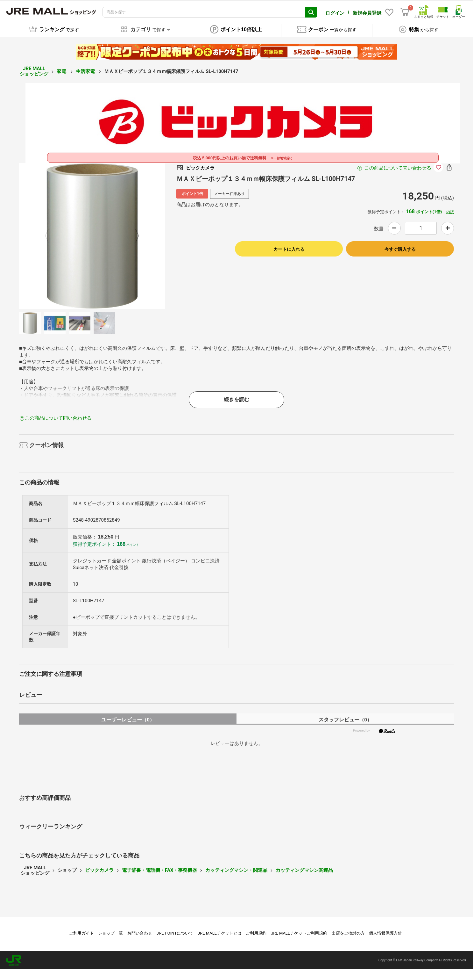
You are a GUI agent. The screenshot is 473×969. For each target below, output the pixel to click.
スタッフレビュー (345, 719)
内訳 (450, 211)
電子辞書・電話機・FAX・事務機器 (159, 869)
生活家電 (86, 70)
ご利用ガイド (81, 932)
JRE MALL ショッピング (34, 70)
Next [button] (133, 235)
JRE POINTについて (175, 932)
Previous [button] (51, 235)
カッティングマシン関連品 (304, 869)
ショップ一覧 (110, 932)
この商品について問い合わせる (397, 167)
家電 (62, 70)
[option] (92, 235)
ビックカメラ (99, 869)
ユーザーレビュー (127, 719)
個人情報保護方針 (385, 932)
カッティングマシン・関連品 (236, 869)
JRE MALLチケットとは (220, 932)
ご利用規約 (256, 932)
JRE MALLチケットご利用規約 (299, 932)
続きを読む (236, 399)
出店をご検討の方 (348, 932)
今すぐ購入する (400, 248)
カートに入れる (289, 248)
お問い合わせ (139, 932)
